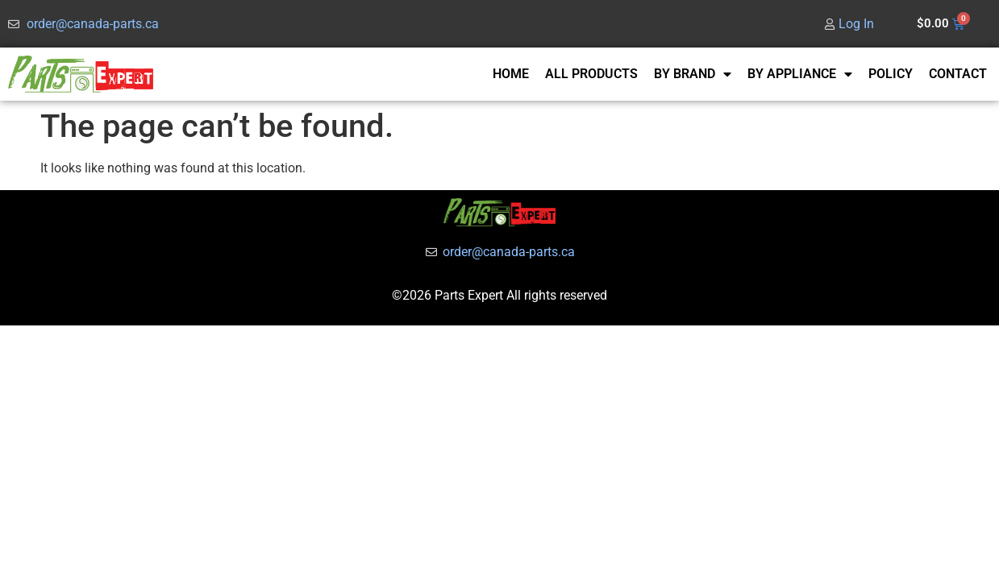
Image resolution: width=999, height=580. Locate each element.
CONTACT (958, 73)
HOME (511, 73)
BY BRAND (692, 74)
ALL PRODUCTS (591, 73)
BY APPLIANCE (799, 74)
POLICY (890, 73)
